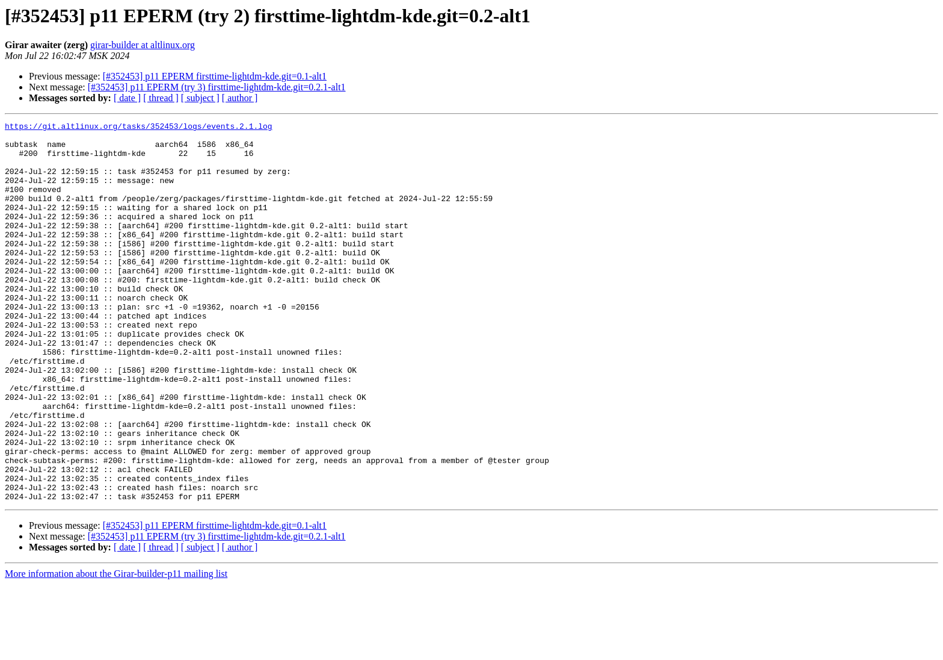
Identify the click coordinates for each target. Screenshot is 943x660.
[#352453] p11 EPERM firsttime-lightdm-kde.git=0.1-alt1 (215, 76)
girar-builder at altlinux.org (142, 45)
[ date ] (127, 98)
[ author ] (240, 98)
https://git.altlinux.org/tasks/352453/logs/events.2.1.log (138, 127)
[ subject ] (200, 98)
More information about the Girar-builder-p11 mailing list (116, 649)
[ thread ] (161, 98)
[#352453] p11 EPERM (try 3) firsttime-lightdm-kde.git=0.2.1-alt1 (217, 87)
